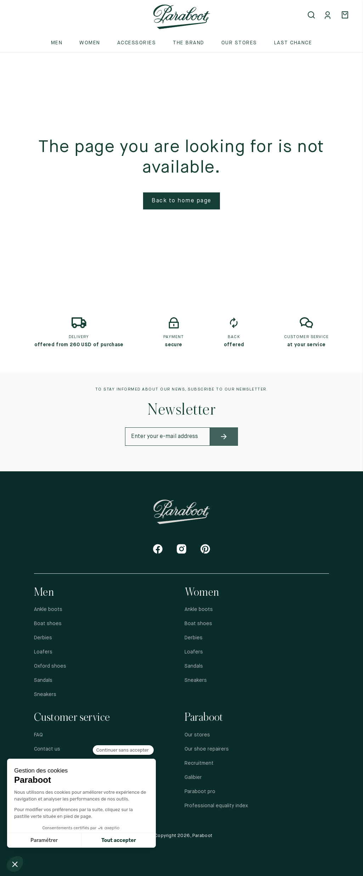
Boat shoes (48, 623)
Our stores (239, 42)
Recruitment (199, 763)
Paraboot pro (200, 791)
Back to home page (181, 201)
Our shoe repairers (207, 749)
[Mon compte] (329, 15)
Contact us (47, 749)
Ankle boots (48, 609)
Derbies (43, 637)
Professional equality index (216, 805)
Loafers (43, 652)
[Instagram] (181, 549)
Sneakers (45, 694)
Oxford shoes (50, 666)
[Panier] (346, 15)
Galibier (193, 777)
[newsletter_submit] (224, 436)
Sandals (43, 680)
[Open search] (312, 15)
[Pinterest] (205, 549)
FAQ (38, 734)
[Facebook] (158, 549)
